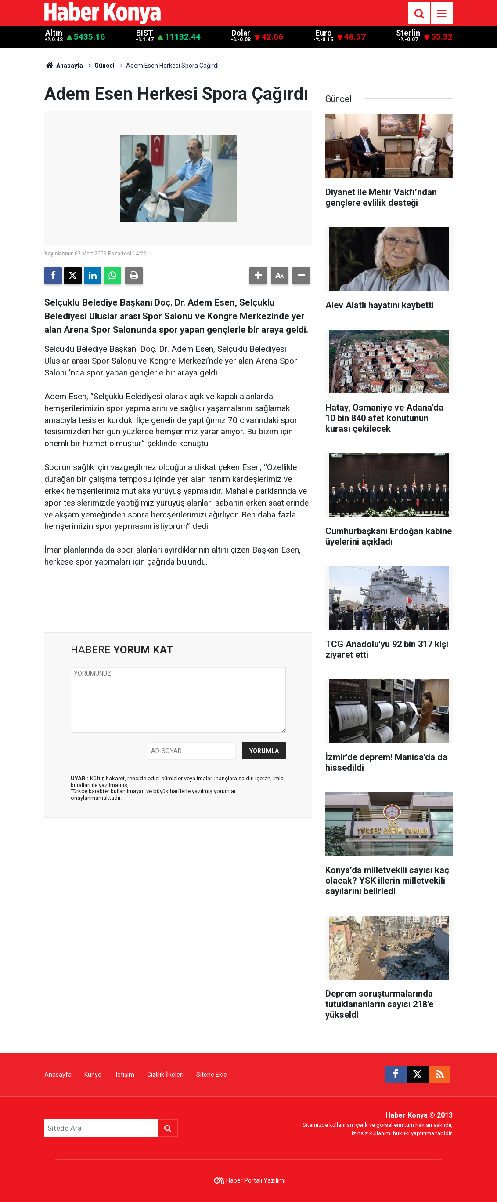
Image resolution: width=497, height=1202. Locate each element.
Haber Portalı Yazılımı (255, 1180)
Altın (53, 33)
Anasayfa (63, 65)
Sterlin (408, 33)
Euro (323, 33)
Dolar (240, 33)
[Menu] (442, 13)
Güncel (104, 65)
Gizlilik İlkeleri (165, 1074)
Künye (92, 1074)
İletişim (124, 1074)
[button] (258, 275)
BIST (144, 33)
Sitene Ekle (211, 1074)
